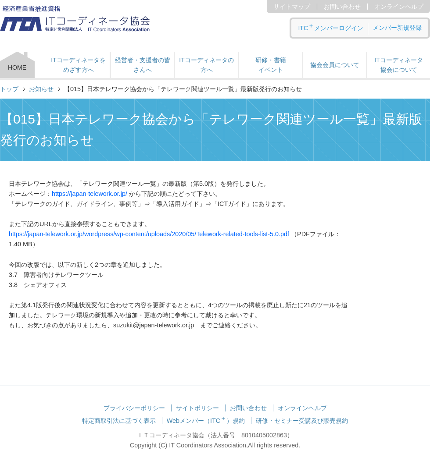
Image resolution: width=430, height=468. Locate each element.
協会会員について (334, 64)
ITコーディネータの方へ (206, 65)
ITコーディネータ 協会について (398, 65)
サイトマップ (291, 6)
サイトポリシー (197, 407)
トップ (9, 88)
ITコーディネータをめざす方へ (78, 65)
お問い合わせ (342, 6)
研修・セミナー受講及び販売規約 (302, 420)
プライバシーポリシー (134, 407)
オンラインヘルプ (398, 6)
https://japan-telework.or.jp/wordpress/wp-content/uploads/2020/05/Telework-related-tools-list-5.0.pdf (149, 234)
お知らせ (41, 88)
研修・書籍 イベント (270, 65)
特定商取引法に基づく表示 (119, 420)
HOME (17, 67)
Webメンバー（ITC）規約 (206, 420)
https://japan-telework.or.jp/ (90, 193)
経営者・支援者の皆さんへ (142, 65)
